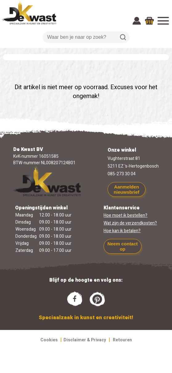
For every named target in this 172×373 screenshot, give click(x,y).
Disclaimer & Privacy (84, 340)
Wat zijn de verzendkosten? (130, 223)
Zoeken (123, 37)
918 (149, 22)
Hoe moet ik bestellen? (125, 215)
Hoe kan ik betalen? (122, 231)
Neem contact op (122, 246)
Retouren (122, 340)
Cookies (49, 340)
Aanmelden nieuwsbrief (126, 189)
